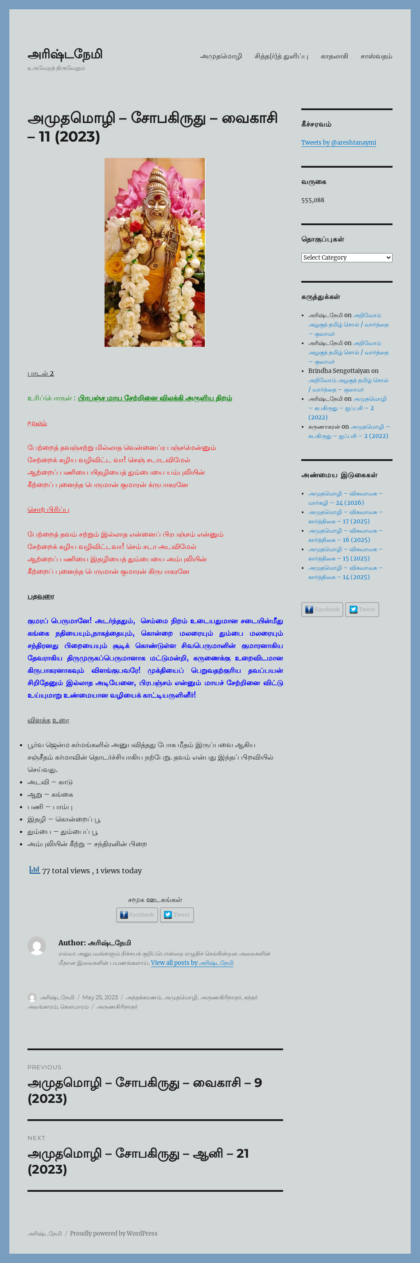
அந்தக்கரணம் (143, 997)
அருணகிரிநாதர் (220, 997)
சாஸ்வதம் (377, 56)
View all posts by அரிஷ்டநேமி (192, 963)
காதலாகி (334, 56)
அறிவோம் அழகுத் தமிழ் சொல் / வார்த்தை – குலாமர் (348, 324)
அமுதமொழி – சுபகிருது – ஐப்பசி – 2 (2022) (347, 408)
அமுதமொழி (221, 56)
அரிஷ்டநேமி (65, 53)
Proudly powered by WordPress (114, 1233)
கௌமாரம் (74, 1006)
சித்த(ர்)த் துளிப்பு (281, 56)
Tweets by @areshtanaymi (338, 142)
